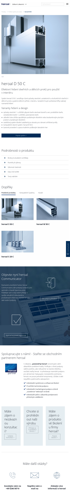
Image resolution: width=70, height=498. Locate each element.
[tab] (35, 158)
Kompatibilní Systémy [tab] (27, 193)
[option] (35, 44)
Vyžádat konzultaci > (10, 437)
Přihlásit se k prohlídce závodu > (32, 429)
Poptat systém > (21, 135)
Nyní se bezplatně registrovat (16, 335)
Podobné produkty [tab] (8, 193)
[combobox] (52, 4)
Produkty (4, 11)
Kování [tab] (40, 193)
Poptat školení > (54, 437)
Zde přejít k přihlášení (49, 299)
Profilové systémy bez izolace (15, 11)
